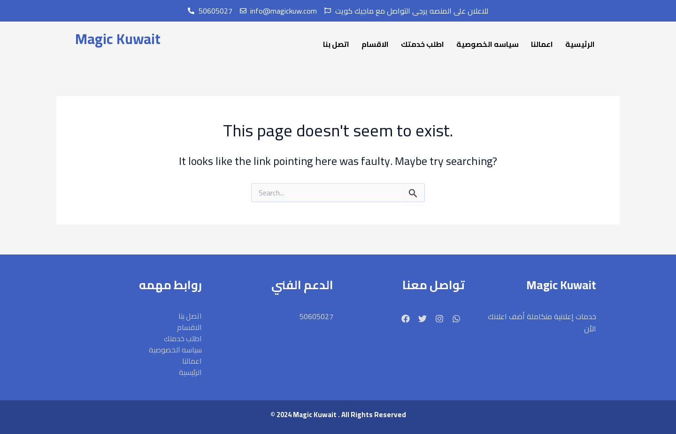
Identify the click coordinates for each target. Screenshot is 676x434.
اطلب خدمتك (422, 44)
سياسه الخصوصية (487, 44)
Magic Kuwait (117, 39)
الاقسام (375, 44)
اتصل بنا (336, 44)
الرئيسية (580, 44)
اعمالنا (542, 44)
